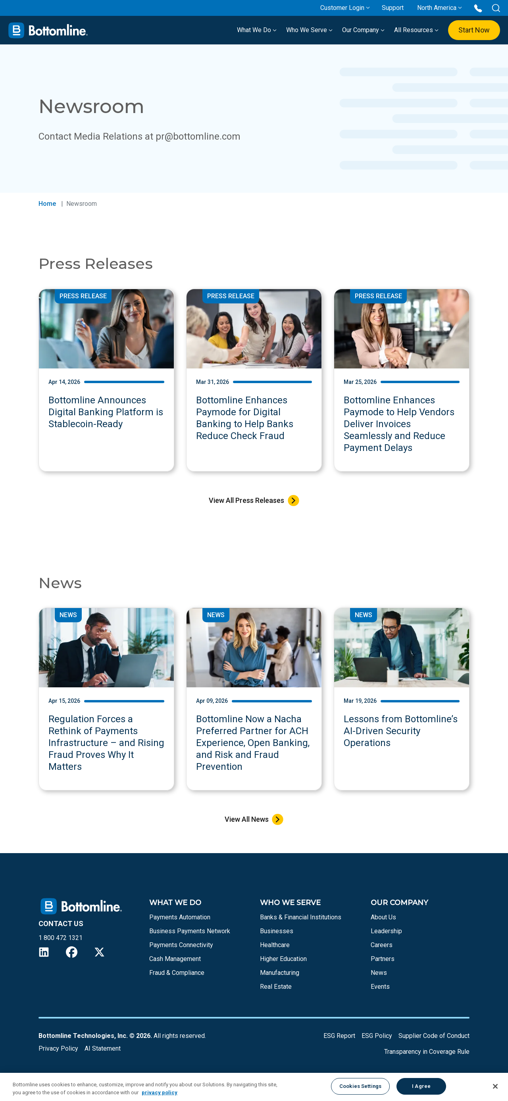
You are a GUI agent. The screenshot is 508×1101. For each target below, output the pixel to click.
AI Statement (103, 1048)
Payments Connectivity (181, 945)
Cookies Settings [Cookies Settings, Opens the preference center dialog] (360, 1086)
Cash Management (175, 959)
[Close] (495, 1086)
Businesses (276, 931)
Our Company (363, 30)
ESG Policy (377, 1036)
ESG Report (339, 1036)
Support (393, 8)
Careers (382, 945)
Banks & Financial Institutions (300, 917)
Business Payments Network (189, 931)
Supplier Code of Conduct (434, 1036)
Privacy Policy (58, 1048)
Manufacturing (279, 972)
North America (436, 8)
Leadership (386, 931)
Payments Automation (179, 917)
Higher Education (283, 959)
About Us (383, 917)
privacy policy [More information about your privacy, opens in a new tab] (159, 1092)
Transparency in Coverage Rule (427, 1051)
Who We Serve (309, 30)
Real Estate (276, 986)
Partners (382, 959)
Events (380, 986)
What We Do (257, 30)
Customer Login (342, 8)
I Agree (421, 1086)
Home (47, 203)
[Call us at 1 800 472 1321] (478, 8)
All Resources (416, 30)
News (379, 972)
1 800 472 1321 (60, 938)
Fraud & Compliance (176, 972)
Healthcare (275, 945)
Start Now (474, 30)
